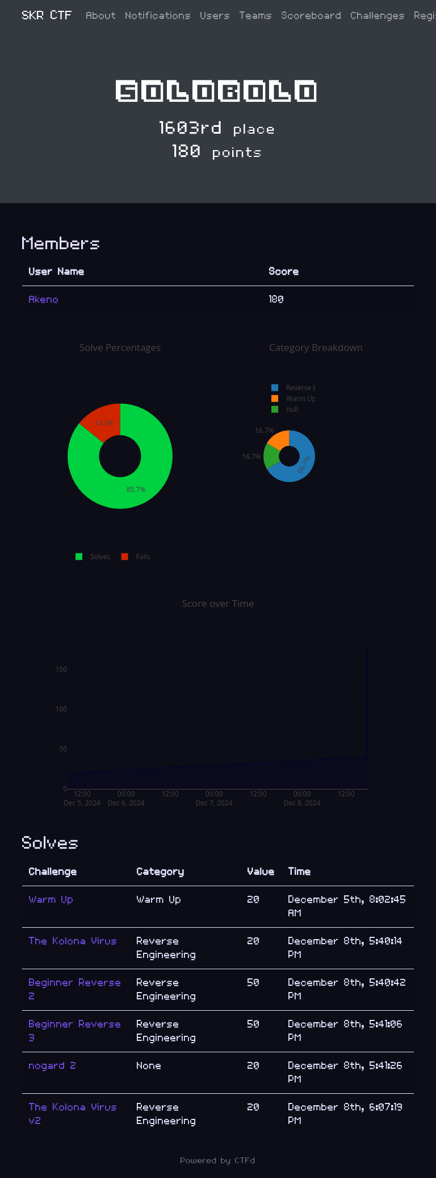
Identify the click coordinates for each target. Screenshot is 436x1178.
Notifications (158, 15)
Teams (256, 15)
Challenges (378, 15)
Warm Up (51, 899)
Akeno (44, 299)
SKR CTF (47, 15)
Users (215, 15)
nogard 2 (53, 1065)
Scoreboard (312, 15)
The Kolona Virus (73, 941)
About (101, 15)
